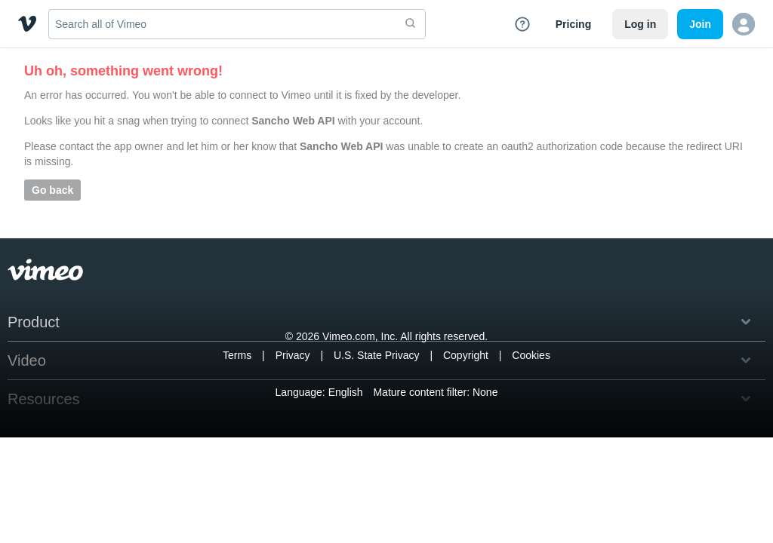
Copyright (465, 355)
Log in (640, 24)
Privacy (293, 355)
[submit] (410, 24)
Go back (52, 190)
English (345, 392)
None (485, 392)
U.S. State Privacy (377, 355)
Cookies (531, 355)
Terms (237, 355)
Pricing (573, 24)
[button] (743, 24)
